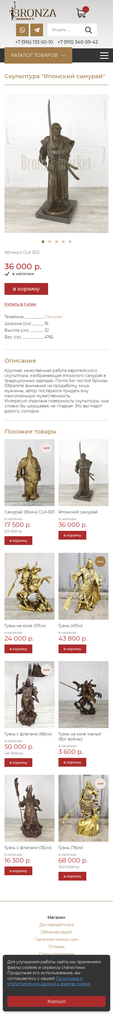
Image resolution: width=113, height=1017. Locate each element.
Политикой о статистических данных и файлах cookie (48, 981)
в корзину (26, 289)
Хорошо (56, 1001)
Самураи (53, 316)
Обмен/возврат (57, 932)
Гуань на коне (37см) (25, 625)
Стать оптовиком (56, 954)
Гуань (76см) (70, 847)
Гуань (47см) (70, 625)
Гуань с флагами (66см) (28, 734)
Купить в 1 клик (20, 304)
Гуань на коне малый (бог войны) (79, 736)
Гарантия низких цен (56, 939)
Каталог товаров (34, 55)
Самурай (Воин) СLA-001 (29, 512)
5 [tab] (70, 241)
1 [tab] (43, 241)
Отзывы (57, 946)
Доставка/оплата (56, 924)
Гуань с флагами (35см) (28, 847)
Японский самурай (78, 512)
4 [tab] (63, 241)
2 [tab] (49, 241)
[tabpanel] (56, 163)
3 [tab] (56, 241)
